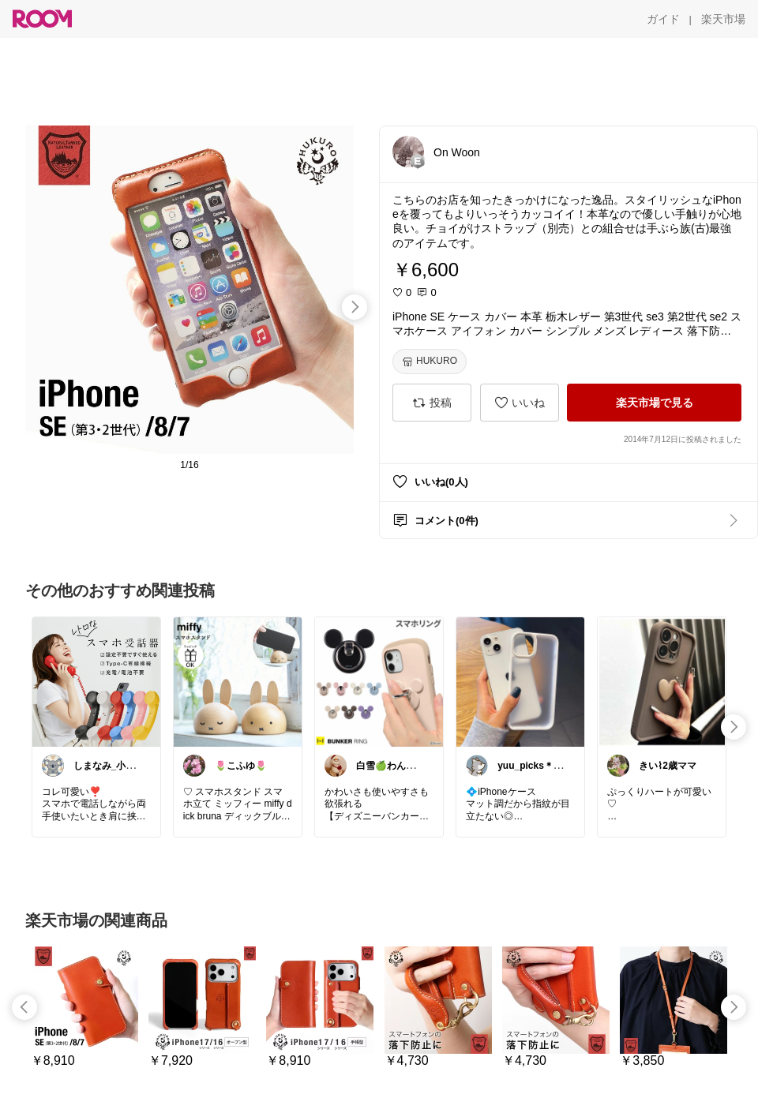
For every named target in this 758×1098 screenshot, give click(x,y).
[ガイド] (663, 19)
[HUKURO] (429, 361)
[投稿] (431, 403)
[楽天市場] (723, 19)
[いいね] (519, 403)
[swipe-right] (354, 307)
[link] (96, 681)
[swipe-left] (24, 1007)
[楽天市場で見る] (654, 403)
